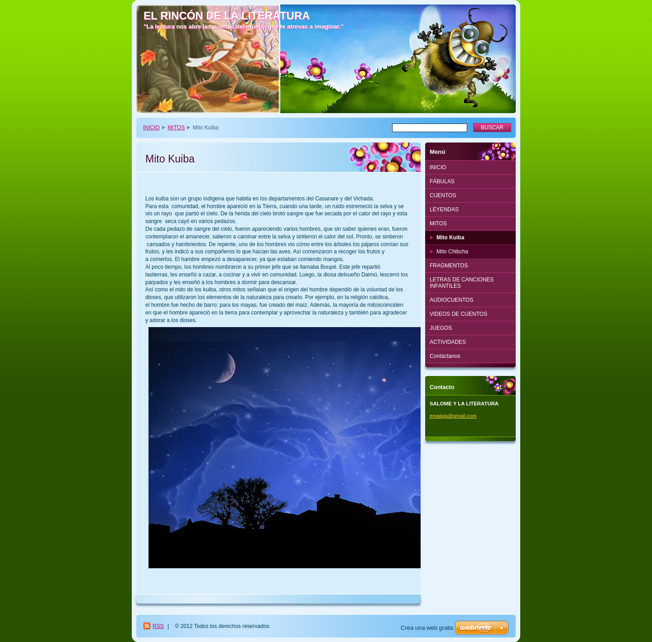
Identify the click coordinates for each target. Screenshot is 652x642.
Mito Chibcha (452, 251)
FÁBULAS (442, 181)
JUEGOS (441, 328)
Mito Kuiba (450, 237)
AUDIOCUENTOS (451, 300)
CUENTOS (443, 195)
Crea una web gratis (427, 627)
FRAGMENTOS (449, 265)
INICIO (151, 127)
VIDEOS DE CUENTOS (458, 314)
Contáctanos (445, 356)
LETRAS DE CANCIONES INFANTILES (462, 282)
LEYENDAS (444, 209)
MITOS (176, 127)
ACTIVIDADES (448, 342)
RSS (158, 626)
